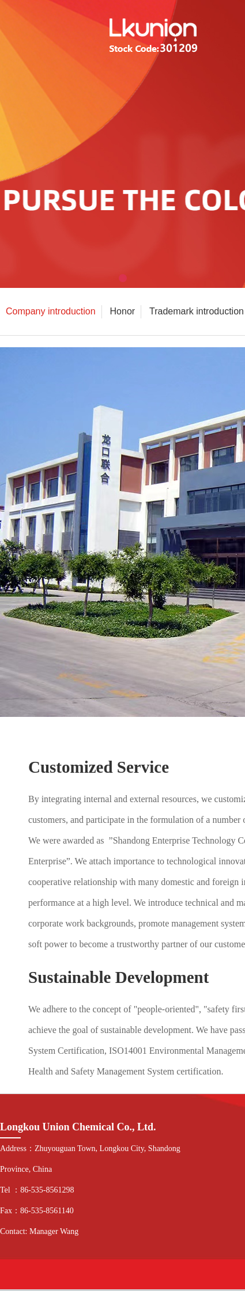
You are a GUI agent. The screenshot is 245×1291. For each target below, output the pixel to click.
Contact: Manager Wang (39, 1231)
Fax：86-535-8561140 (37, 1210)
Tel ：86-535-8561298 (37, 1190)
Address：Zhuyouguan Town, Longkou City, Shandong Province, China (90, 1159)
